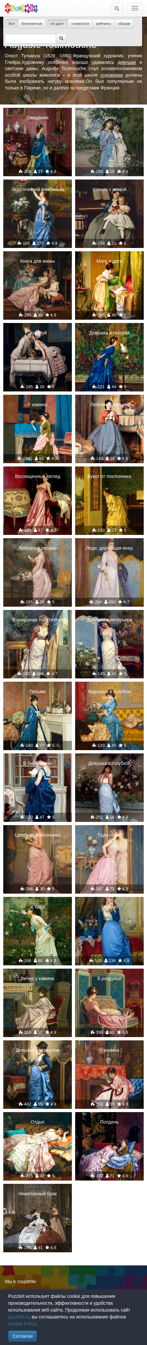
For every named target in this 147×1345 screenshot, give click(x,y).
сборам (124, 24)
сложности (80, 24)
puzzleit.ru (18, 1316)
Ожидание (38, 117)
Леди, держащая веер (109, 548)
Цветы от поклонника (37, 835)
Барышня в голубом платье (109, 694)
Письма (38, 691)
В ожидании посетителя (37, 619)
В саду (38, 906)
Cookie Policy (22, 1323)
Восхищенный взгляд (37, 476)
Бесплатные (32, 24)
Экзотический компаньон (37, 189)
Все (12, 24)
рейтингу (103, 24)
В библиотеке (37, 763)
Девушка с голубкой (109, 763)
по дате (58, 24)
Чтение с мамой (109, 189)
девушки (127, 62)
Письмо (109, 906)
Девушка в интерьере (109, 619)
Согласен (22, 1336)
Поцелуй (37, 332)
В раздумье (109, 978)
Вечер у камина (37, 978)
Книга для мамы (37, 261)
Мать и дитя (109, 261)
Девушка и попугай (109, 332)
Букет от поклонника (109, 476)
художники (111, 75)
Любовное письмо (109, 404)
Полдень (109, 1122)
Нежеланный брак (37, 1193)
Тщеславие (109, 835)
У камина (38, 404)
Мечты (109, 117)
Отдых (37, 1122)
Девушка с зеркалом (37, 1050)
